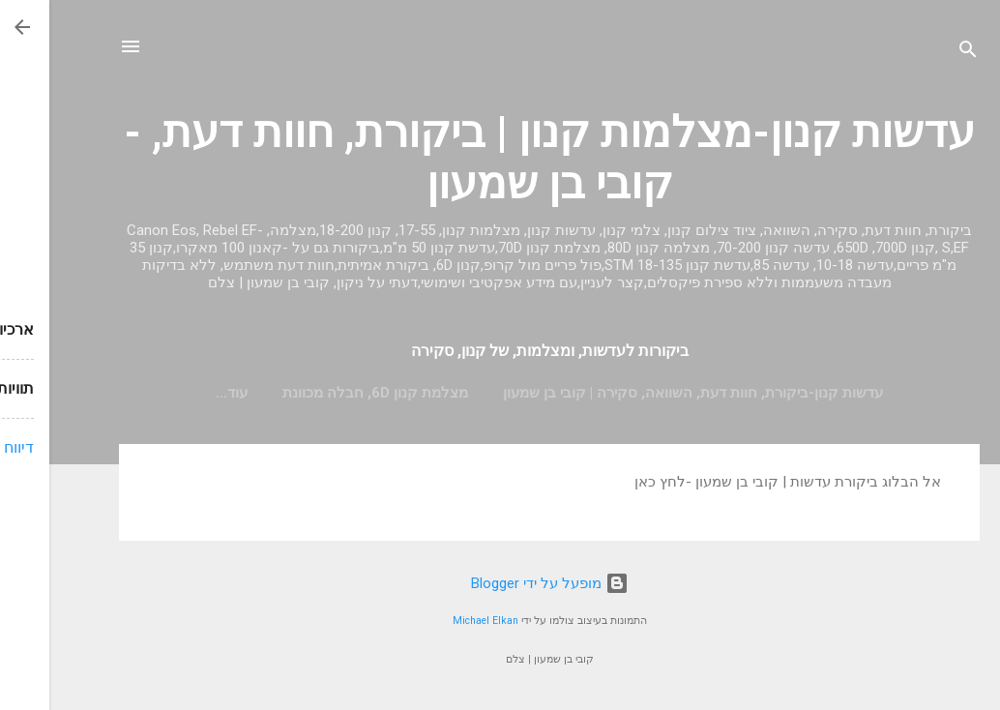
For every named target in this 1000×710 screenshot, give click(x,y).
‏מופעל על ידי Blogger (500, 583)
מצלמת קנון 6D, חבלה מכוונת (326, 392)
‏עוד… (182, 392)
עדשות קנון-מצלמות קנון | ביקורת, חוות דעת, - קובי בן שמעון (500, 157)
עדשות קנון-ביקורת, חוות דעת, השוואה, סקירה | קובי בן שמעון (644, 392)
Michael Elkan (436, 620)
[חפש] (918, 52)
